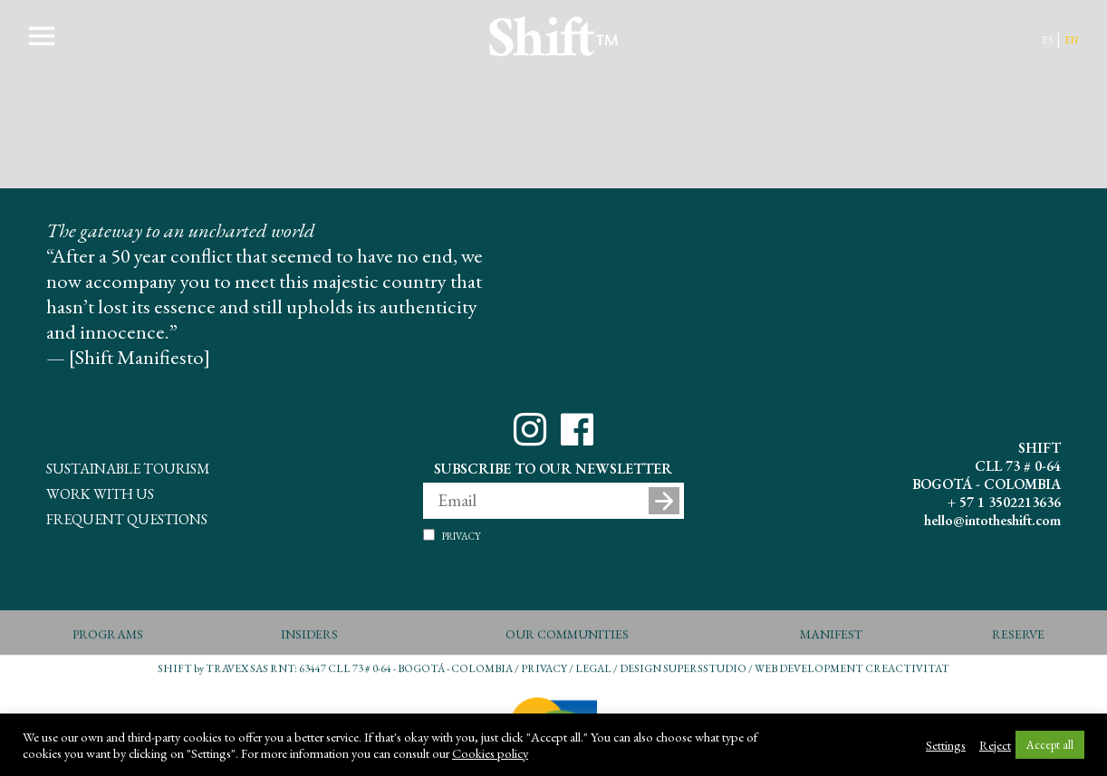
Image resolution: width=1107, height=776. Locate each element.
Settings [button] (946, 745)
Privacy (461, 535)
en (1071, 38)
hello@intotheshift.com (992, 520)
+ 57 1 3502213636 (1004, 502)
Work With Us (100, 491)
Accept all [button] (1049, 744)
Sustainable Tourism (128, 466)
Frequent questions (126, 517)
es (1047, 38)
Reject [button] (995, 745)
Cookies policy (490, 753)
